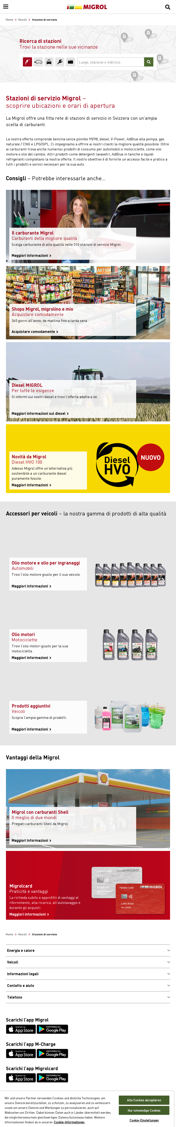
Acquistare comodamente (35, 332)
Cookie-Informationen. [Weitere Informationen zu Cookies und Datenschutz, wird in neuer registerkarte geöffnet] (69, 1122)
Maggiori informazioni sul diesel (40, 413)
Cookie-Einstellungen (144, 1120)
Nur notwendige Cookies (144, 1110)
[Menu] (5, 7)
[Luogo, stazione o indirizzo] (110, 61)
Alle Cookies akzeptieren (144, 1100)
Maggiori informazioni (31, 255)
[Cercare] (148, 61)
